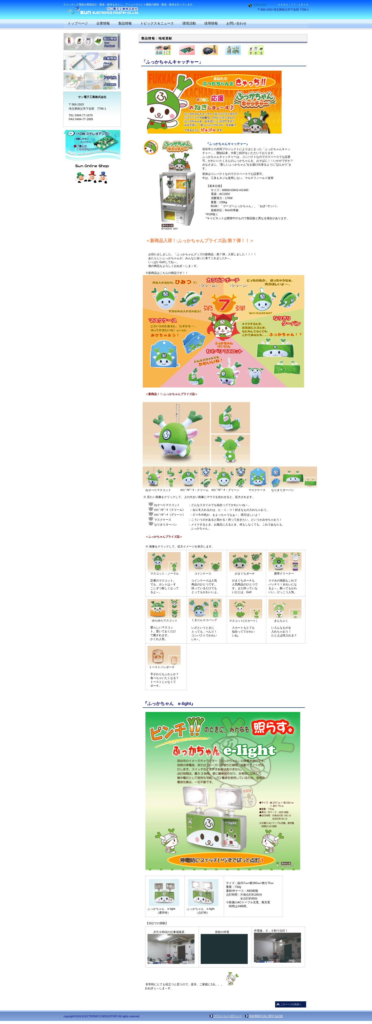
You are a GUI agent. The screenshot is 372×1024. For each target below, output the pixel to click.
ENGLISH (260, 4)
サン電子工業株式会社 (115, 10)
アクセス (92, 81)
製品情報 (92, 42)
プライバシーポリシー (227, 1016)
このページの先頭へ (290, 1004)
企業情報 (92, 61)
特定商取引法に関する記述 (266, 1016)
